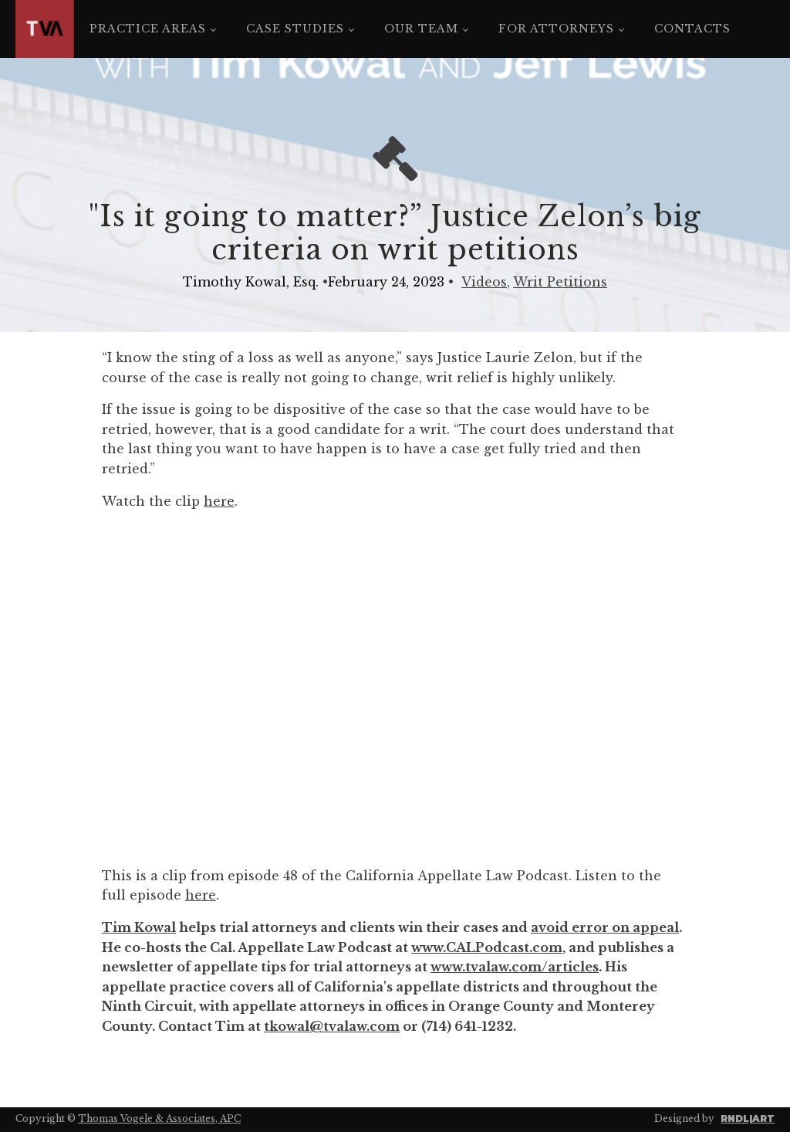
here (219, 501)
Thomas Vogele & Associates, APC (159, 1118)
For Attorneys (556, 29)
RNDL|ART (748, 1118)
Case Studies (295, 29)
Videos (484, 282)
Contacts (692, 29)
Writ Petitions (560, 282)
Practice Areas (147, 29)
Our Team (421, 29)
